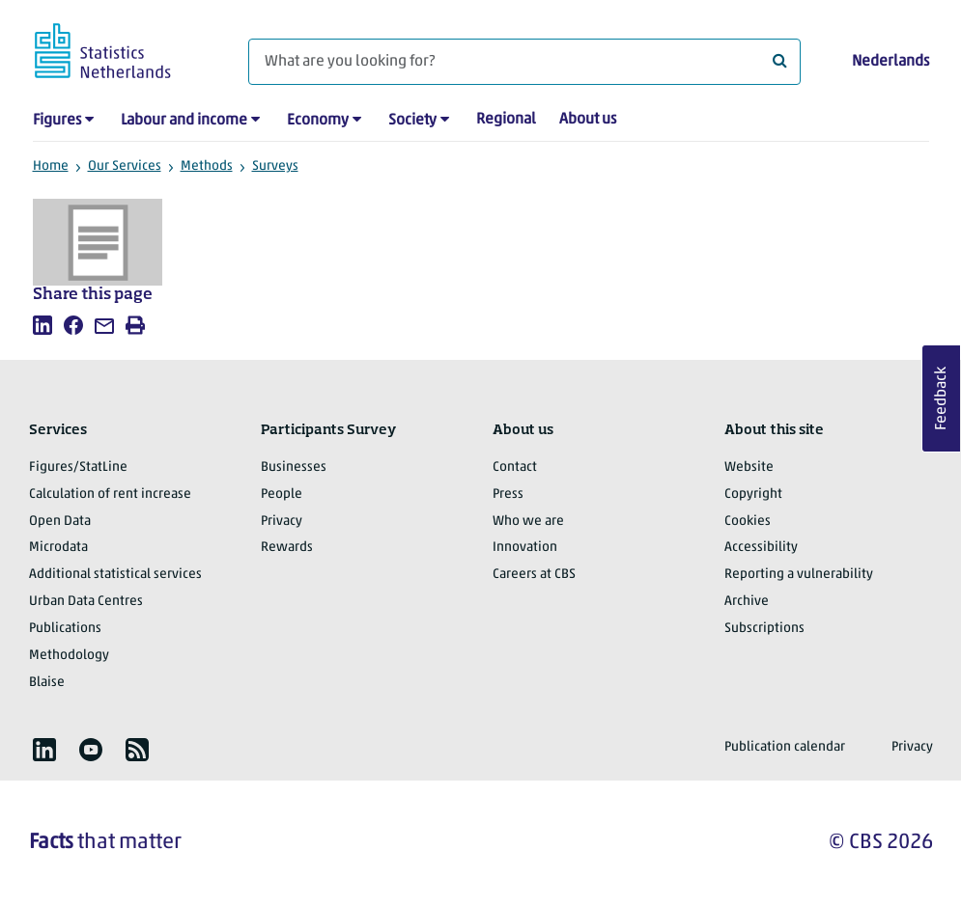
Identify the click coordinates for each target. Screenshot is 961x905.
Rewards (287, 547)
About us (587, 119)
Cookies (747, 521)
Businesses (293, 467)
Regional (506, 119)
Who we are (528, 521)
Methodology (69, 655)
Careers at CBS (534, 574)
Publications (65, 628)
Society (412, 120)
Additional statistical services (115, 574)
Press (508, 494)
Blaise (47, 682)
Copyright (753, 494)
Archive (746, 601)
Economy (318, 120)
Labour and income (184, 120)
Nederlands (890, 61)
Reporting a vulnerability (798, 574)
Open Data (60, 521)
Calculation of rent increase (110, 494)
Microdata (58, 547)
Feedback (941, 398)
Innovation (525, 547)
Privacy (281, 521)
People (281, 494)
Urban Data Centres (86, 601)
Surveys (275, 166)
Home (51, 166)
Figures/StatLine (78, 467)
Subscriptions (764, 628)
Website (749, 467)
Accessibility (761, 547)
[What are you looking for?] (524, 62)
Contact (515, 467)
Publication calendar (784, 747)
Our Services (124, 166)
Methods (207, 166)
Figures (57, 120)
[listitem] (42, 325)
